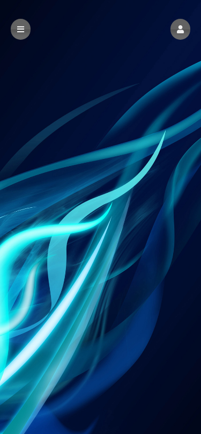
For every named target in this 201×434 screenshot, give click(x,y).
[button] (180, 29)
